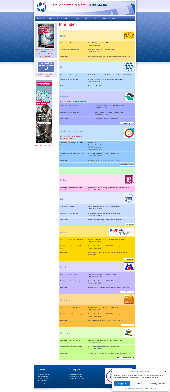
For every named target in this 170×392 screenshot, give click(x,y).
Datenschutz (139, 388)
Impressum (38, 145)
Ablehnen (138, 384)
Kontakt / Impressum (150, 388)
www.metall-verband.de (127, 292)
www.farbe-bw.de (129, 259)
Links (95, 18)
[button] (166, 371)
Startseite (40, 18)
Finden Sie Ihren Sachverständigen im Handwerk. (46, 69)
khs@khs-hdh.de (46, 383)
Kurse (85, 18)
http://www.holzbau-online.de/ (125, 358)
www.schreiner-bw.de (127, 325)
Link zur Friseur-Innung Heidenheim (73, 101)
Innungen (75, 18)
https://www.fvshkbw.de (127, 164)
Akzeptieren (122, 384)
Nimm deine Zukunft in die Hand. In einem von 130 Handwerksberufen (45, 40)
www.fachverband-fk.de (127, 123)
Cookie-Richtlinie (130, 388)
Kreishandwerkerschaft (58, 18)
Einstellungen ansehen (157, 384)
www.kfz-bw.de (129, 224)
